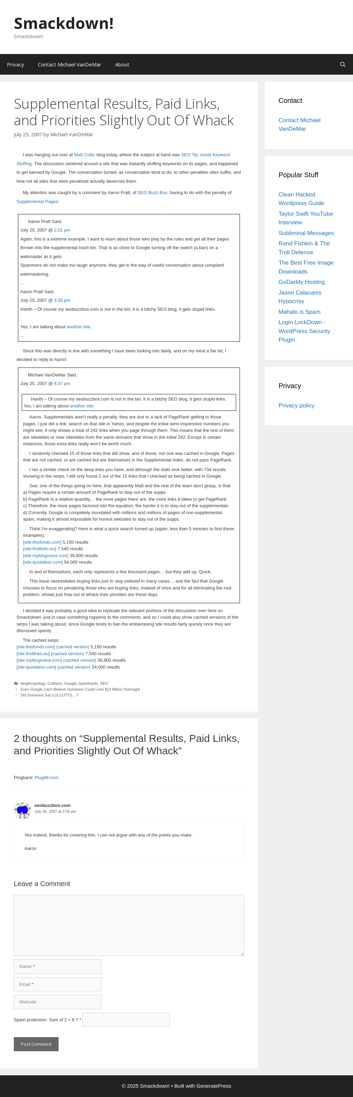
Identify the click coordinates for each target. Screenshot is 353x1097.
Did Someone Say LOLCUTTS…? (49, 695)
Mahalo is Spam (300, 312)
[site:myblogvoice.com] (46, 555)
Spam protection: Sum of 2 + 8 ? (46, 1019)
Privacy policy (296, 405)
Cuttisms (54, 683)
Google (70, 683)
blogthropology (33, 683)
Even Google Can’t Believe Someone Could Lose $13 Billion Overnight (80, 689)
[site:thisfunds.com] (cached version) (53, 646)
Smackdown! (64, 22)
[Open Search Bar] (343, 64)
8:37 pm (62, 383)
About (122, 64)
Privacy (15, 64)
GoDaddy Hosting (302, 282)
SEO (104, 683)
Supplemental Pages (37, 201)
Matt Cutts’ (84, 154)
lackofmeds (88, 683)
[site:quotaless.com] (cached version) (54, 667)
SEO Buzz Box (152, 192)
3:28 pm (62, 300)
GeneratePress (213, 1086)
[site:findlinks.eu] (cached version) (50, 653)
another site (78, 326)
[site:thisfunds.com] (42, 542)
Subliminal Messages (306, 233)
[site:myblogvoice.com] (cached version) (56, 660)
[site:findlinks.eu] (39, 548)
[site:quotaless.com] (43, 562)
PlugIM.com (47, 777)
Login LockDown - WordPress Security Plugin (304, 331)
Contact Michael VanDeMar (69, 64)
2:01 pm (62, 230)
